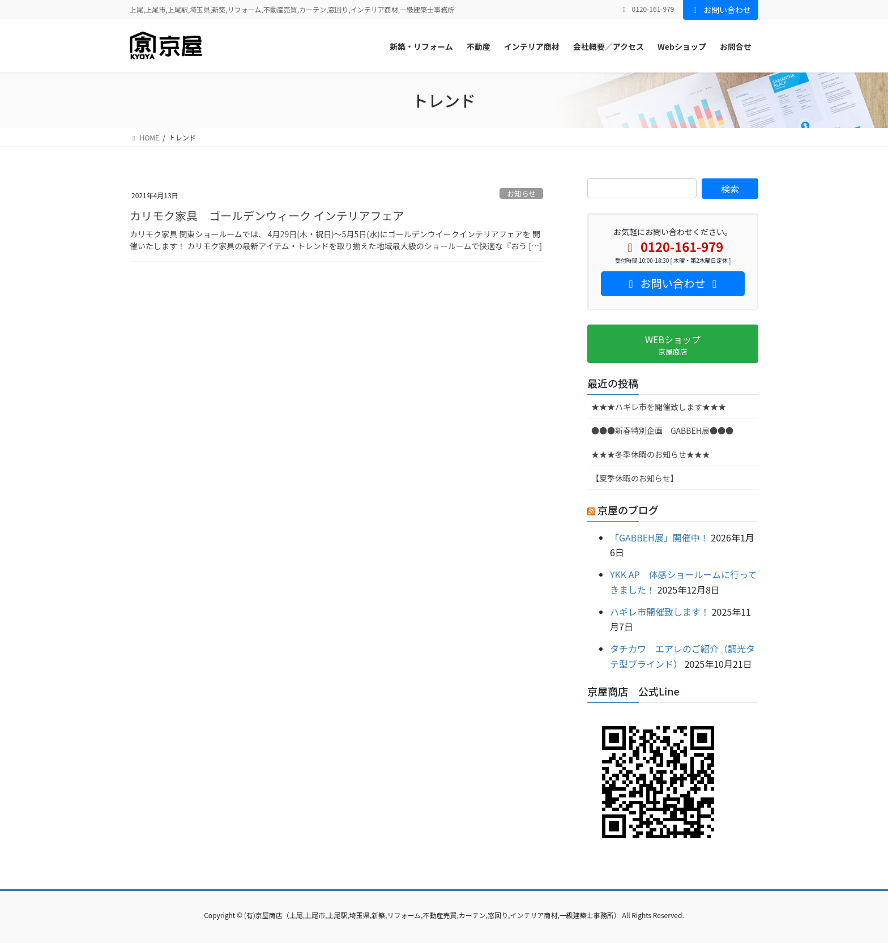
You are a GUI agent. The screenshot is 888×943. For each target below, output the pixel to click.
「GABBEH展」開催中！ (659, 537)
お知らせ (521, 193)
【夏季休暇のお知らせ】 (634, 478)
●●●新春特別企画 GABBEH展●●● (662, 430)
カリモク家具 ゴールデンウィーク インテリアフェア (267, 215)
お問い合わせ (721, 9)
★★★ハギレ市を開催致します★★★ (658, 406)
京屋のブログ (628, 509)
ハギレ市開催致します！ (660, 611)
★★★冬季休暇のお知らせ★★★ (650, 454)
